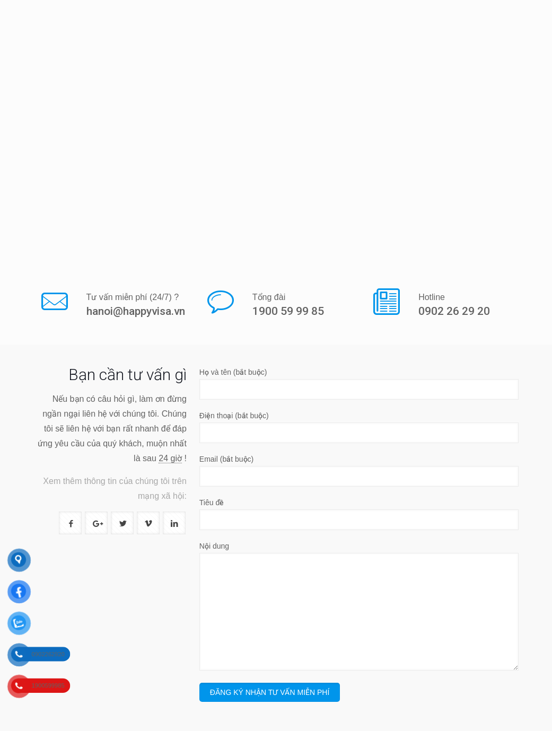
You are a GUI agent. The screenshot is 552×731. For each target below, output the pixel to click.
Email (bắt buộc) (359, 471)
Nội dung (359, 606)
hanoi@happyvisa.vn (135, 311)
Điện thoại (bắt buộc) (359, 427)
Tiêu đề (359, 514)
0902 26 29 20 (454, 311)
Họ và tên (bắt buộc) (359, 384)
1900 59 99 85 (288, 311)
